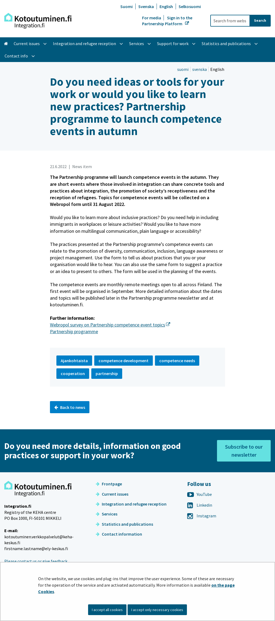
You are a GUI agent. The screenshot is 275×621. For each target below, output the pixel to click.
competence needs (177, 360)
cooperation (73, 373)
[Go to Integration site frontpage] (37, 21)
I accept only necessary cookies (157, 609)
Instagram (201, 515)
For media (152, 17)
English (166, 6)
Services (106, 514)
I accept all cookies (107, 609)
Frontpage (109, 483)
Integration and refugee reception (131, 504)
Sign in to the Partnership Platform (167, 20)
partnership (107, 373)
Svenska (146, 6)
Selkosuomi (190, 6)
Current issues (112, 494)
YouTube (199, 494)
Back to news (69, 407)
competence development (124, 360)
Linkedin (199, 505)
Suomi (126, 6)
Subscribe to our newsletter (244, 450)
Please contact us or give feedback (35, 561)
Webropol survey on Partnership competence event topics (110, 325)
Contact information (119, 534)
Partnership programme (74, 331)
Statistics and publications (124, 524)
